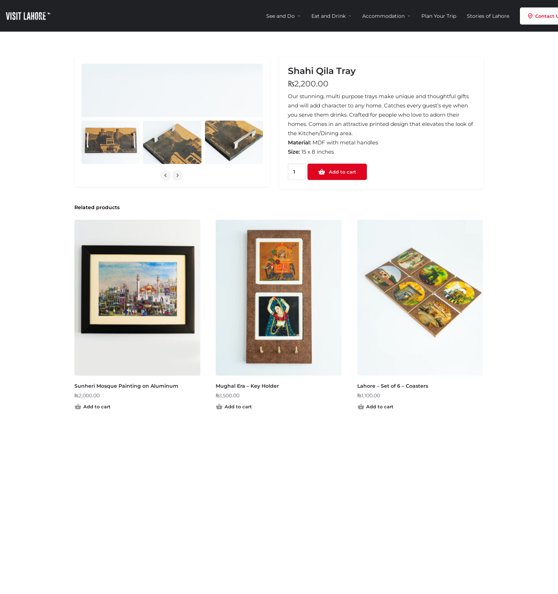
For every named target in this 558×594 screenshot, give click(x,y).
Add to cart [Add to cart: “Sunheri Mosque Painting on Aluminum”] (97, 406)
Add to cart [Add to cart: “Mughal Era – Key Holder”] (238, 406)
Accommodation (383, 16)
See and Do (280, 16)
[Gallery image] (110, 142)
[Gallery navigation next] (178, 175)
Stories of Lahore (488, 16)
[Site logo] (29, 15)
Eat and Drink (328, 16)
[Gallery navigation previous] (166, 175)
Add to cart (342, 172)
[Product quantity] (297, 172)
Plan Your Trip (438, 16)
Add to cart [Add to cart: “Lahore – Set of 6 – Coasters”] (380, 406)
